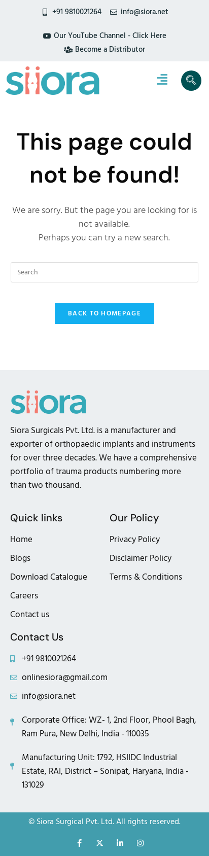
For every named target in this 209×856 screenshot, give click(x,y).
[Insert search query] (105, 272)
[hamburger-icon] (162, 80)
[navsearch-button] (191, 80)
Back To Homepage (104, 313)
